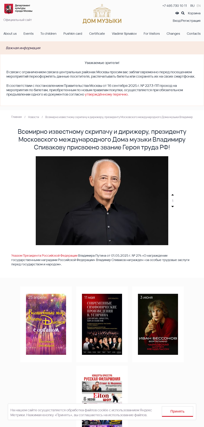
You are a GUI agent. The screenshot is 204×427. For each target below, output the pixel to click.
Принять (178, 411)
